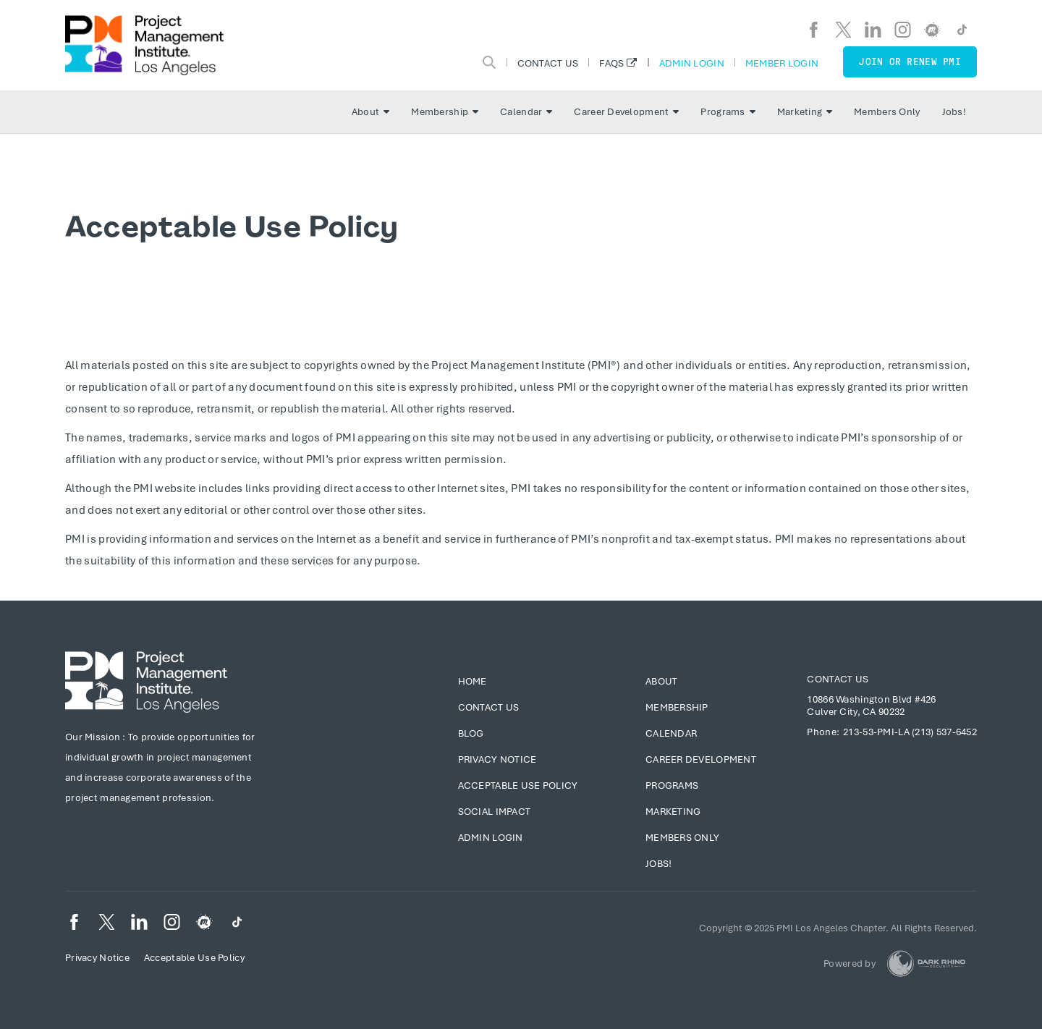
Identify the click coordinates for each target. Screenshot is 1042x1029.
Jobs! (954, 112)
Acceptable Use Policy (518, 785)
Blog (471, 733)
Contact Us (548, 63)
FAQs (611, 63)
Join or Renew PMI (910, 61)
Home (472, 681)
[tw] (843, 30)
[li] (873, 30)
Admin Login (691, 63)
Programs (727, 112)
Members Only (887, 112)
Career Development (626, 112)
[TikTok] (962, 30)
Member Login (781, 63)
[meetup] (932, 30)
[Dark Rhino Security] (926, 963)
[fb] (813, 30)
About (370, 112)
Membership (444, 112)
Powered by (849, 963)
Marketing (805, 112)
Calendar (526, 112)
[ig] (902, 30)
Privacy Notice (497, 759)
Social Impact (494, 811)
